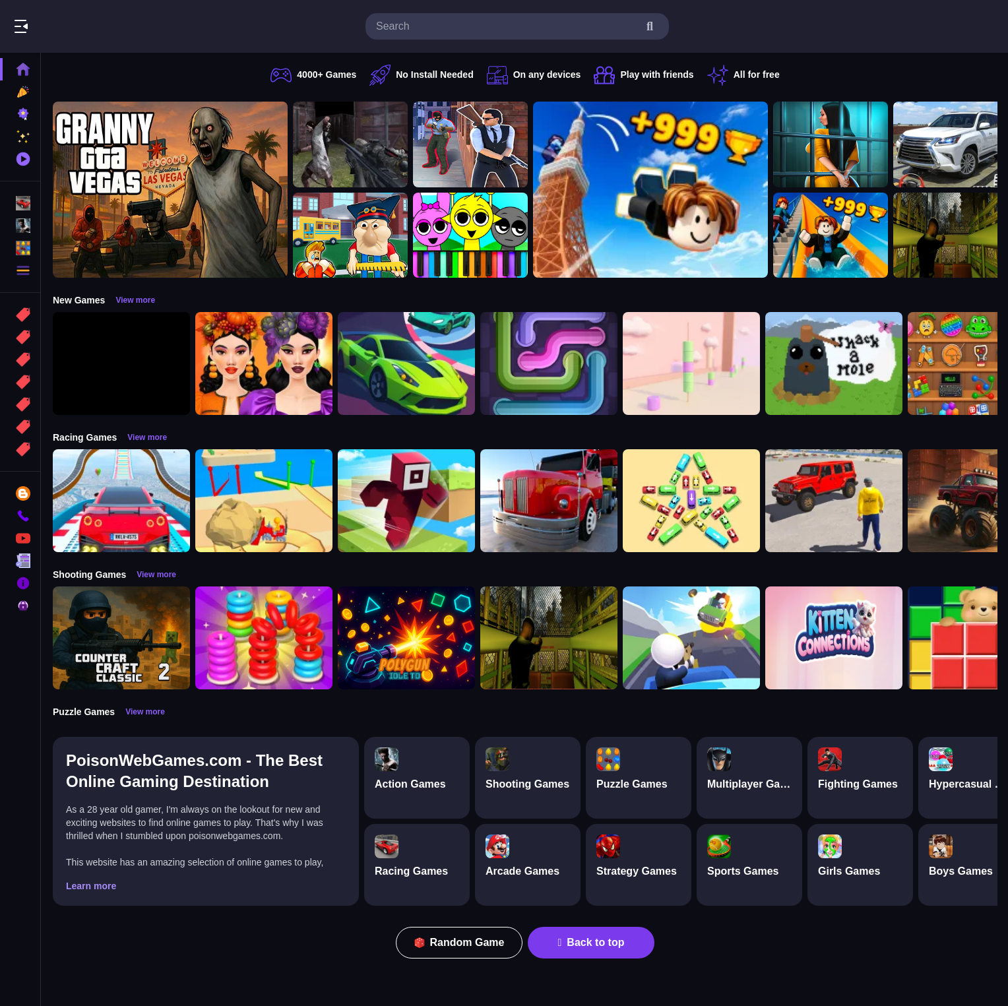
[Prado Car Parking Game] (950, 144)
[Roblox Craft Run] (406, 500)
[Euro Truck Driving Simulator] (548, 500)
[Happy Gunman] (691, 637)
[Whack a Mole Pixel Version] (833, 363)
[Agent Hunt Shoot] (470, 144)
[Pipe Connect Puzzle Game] (548, 363)
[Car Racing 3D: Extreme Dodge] (406, 363)
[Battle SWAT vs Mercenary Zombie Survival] (350, 144)
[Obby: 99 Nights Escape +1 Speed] (121, 363)
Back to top (591, 942)
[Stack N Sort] (263, 637)
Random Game (459, 942)
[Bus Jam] (691, 500)
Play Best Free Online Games (84, 26)
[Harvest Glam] (263, 363)
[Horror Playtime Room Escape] (830, 144)
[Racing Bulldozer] (263, 500)
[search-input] (506, 26)
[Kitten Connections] (833, 637)
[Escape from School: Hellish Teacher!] (350, 235)
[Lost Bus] (950, 235)
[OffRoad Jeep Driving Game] (833, 500)
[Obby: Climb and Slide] (830, 235)
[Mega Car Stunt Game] (121, 500)
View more (135, 300)
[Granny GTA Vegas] (170, 190)
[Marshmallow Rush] (691, 363)
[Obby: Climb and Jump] (650, 190)
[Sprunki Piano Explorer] (470, 235)
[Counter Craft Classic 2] (121, 637)
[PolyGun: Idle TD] (406, 637)
